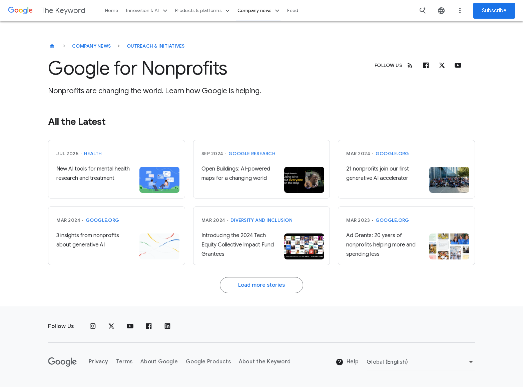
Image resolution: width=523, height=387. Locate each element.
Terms (124, 361)
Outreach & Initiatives (156, 46)
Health (93, 154)
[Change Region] (421, 362)
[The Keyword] (52, 46)
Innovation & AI (147, 11)
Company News (91, 46)
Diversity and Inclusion (261, 220)
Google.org (392, 154)
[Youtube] (458, 65)
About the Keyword (265, 361)
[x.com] (442, 65)
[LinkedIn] (167, 326)
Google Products (208, 361)
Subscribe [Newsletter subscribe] (494, 10)
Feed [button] (292, 10)
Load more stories (261, 285)
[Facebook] (426, 65)
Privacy (98, 361)
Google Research (252, 154)
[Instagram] (93, 326)
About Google (159, 361)
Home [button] (111, 10)
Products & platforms (203, 11)
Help (347, 362)
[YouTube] (130, 326)
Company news (259, 11)
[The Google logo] (62, 362)
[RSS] (410, 65)
